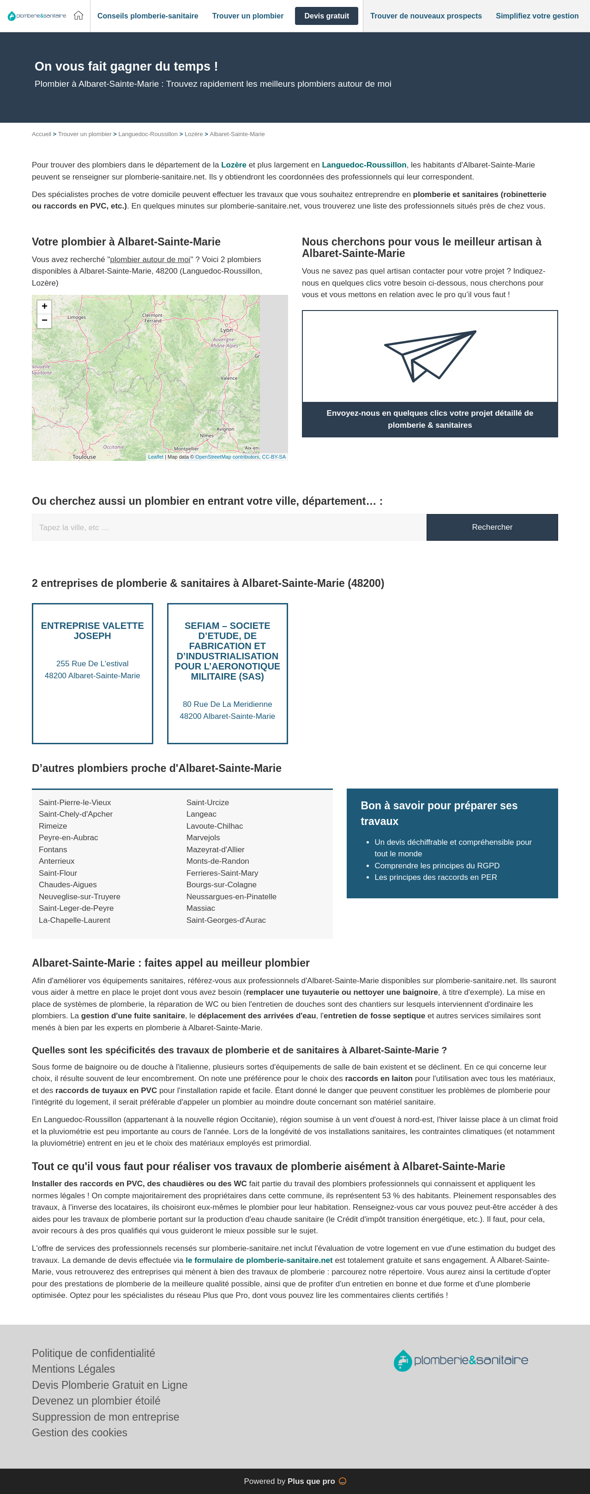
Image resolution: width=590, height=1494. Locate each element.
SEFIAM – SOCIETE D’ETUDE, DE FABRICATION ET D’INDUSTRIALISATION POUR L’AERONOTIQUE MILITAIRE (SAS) (227, 651)
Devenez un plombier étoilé (96, 1401)
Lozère (194, 134)
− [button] (45, 321)
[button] (147, 16)
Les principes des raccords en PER (435, 877)
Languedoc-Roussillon (148, 134)
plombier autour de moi (150, 259)
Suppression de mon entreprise (106, 1417)
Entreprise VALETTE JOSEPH (92, 631)
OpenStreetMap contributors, (228, 457)
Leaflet (155, 457)
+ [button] (45, 307)
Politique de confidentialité (93, 1353)
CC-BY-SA (274, 457)
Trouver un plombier (85, 134)
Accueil (41, 134)
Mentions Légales (73, 1369)
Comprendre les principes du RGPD (437, 865)
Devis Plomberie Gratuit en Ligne (110, 1385)
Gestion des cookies (79, 1433)
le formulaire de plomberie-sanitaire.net (259, 1260)
